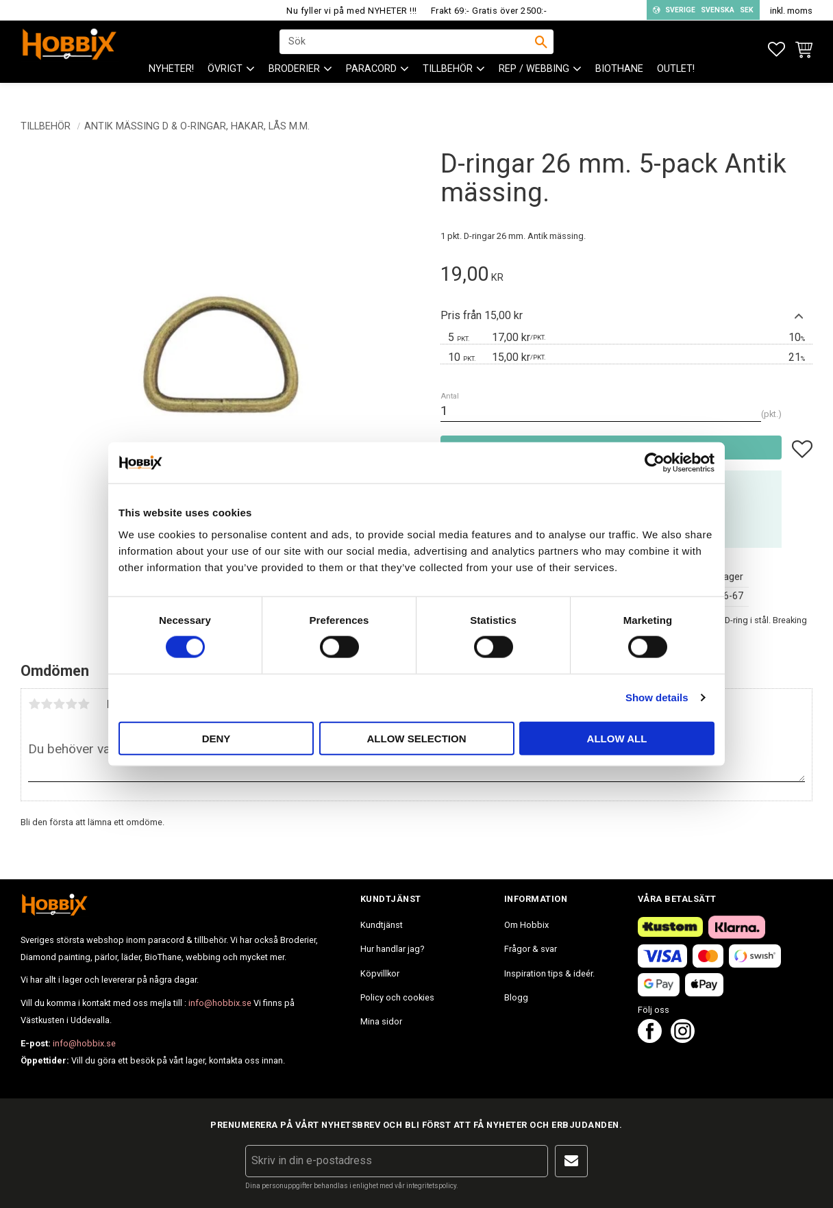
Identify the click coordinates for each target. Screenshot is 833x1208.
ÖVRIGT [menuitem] (225, 82)
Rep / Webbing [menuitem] (534, 82)
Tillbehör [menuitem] (448, 82)
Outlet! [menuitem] (676, 82)
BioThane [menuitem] (619, 82)
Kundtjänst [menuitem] (381, 925)
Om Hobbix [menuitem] (526, 925)
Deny (216, 738)
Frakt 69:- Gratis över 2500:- (489, 10)
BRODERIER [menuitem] (294, 82)
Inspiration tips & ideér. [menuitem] (549, 973)
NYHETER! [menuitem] (171, 82)
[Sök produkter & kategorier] (407, 49)
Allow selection (417, 738)
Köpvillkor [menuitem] (379, 973)
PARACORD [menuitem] (371, 82)
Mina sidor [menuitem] (381, 1021)
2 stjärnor (46, 704)
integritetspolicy (431, 1186)
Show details (656, 697)
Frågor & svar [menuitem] (530, 949)
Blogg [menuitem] (516, 997)
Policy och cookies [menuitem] (397, 997)
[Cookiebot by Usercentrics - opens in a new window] (654, 463)
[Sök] (541, 49)
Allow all (617, 738)
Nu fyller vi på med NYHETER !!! (351, 10)
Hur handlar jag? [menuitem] (392, 949)
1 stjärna (34, 704)
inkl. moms (791, 10)
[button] (776, 49)
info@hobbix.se (219, 1003)
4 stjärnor (71, 704)
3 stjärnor (59, 704)
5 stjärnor (83, 704)
